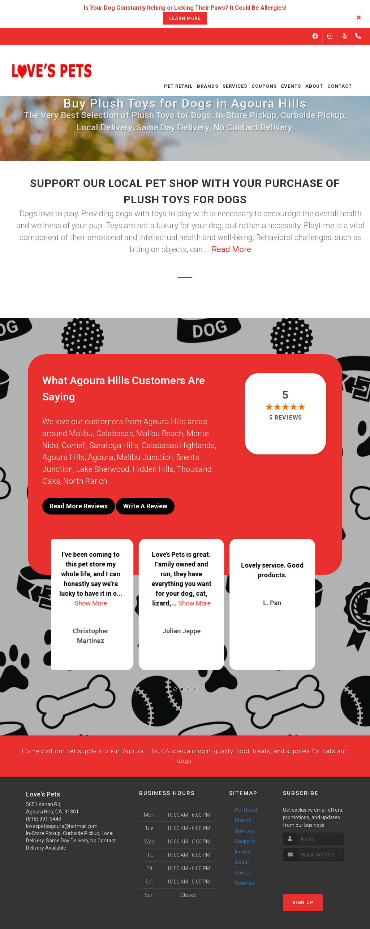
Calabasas (114, 433)
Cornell (73, 445)
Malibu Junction (145, 457)
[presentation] (321, 883)
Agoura (100, 457)
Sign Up (303, 911)
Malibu (81, 433)
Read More (231, 249)
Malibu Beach (159, 433)
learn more (185, 18)
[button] (175, 683)
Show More (94, 597)
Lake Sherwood (102, 469)
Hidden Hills (153, 469)
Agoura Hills (63, 457)
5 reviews (285, 417)
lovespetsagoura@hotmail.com (62, 835)
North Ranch (85, 481)
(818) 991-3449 (43, 828)
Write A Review (145, 506)
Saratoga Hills (113, 445)
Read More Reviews (79, 506)
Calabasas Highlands (178, 445)
